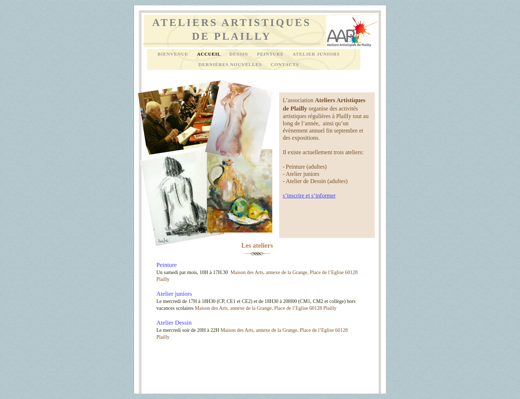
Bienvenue (173, 54)
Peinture (271, 54)
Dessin (239, 54)
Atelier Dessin (174, 322)
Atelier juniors (174, 293)
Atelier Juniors (316, 54)
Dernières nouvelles (230, 64)
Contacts (284, 64)
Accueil (209, 54)
